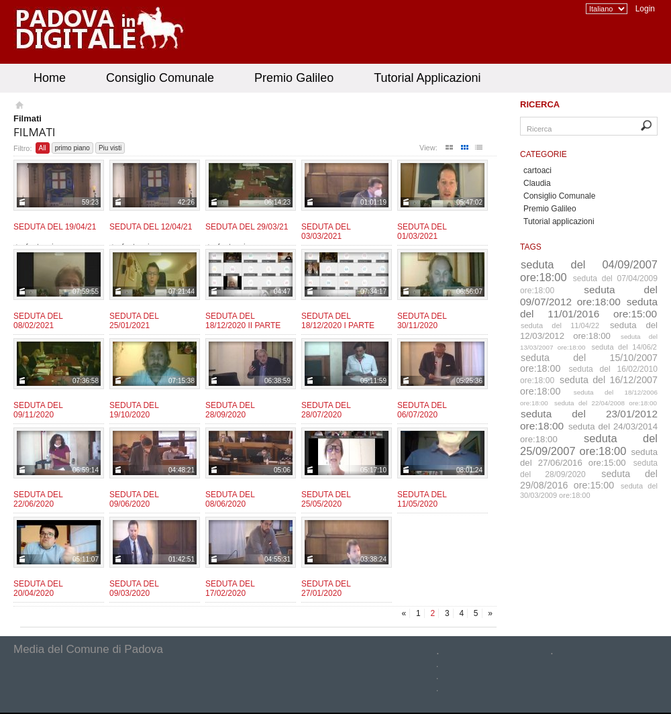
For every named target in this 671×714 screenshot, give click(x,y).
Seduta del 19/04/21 (54, 227)
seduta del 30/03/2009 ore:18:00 (589, 490)
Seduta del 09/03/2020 (133, 588)
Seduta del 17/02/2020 (229, 588)
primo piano (72, 148)
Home (50, 78)
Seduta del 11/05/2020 (421, 499)
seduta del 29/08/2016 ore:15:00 (589, 479)
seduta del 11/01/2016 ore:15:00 (589, 307)
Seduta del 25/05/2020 (325, 499)
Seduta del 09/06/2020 (133, 499)
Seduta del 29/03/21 (246, 227)
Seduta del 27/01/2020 (325, 588)
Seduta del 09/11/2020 (37, 410)
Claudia (537, 183)
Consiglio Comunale (160, 78)
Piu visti (110, 148)
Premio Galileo (293, 78)
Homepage (18, 106)
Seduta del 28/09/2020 (229, 410)
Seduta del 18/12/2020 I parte (337, 320)
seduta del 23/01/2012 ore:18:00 (589, 419)
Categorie (543, 154)
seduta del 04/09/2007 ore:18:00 (589, 270)
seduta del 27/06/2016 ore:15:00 (589, 457)
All (42, 148)
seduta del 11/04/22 (560, 325)
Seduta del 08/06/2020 (229, 499)
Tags (530, 247)
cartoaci (537, 170)
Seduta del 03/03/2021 (325, 231)
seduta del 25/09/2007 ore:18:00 (589, 444)
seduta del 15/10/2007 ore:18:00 (589, 363)
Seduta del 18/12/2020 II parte (242, 320)
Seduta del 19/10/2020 (133, 410)
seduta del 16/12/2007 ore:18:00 (589, 385)
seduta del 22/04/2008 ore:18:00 (605, 403)
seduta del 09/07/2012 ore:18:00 (589, 295)
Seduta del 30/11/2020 (421, 320)
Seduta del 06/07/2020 (421, 410)
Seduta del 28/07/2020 (325, 410)
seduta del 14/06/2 (625, 347)
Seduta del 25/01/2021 (133, 320)
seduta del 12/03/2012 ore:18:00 (589, 330)
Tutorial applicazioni (559, 221)
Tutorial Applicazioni (427, 78)
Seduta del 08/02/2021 (37, 320)
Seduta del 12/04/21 (150, 227)
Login (645, 8)
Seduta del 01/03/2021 (421, 231)
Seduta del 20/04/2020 (37, 588)
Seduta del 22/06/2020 (37, 499)
